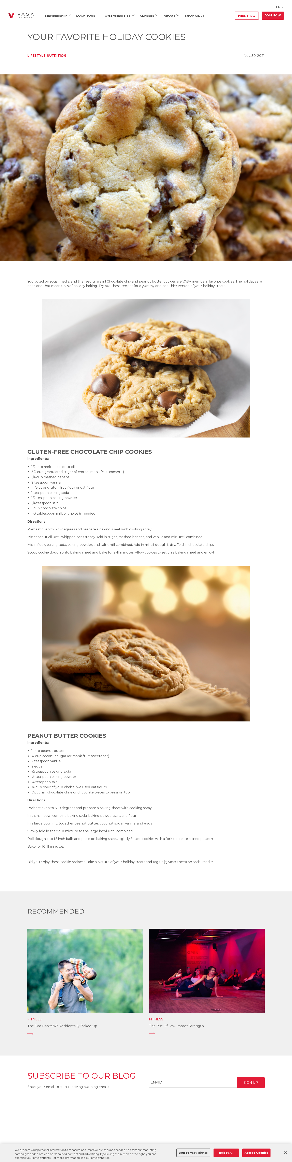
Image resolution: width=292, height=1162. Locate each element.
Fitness (34, 1019)
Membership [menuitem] (56, 15)
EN (278, 7)
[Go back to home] (21, 15)
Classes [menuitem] (147, 15)
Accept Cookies (256, 1152)
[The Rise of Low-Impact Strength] (207, 1033)
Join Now (273, 15)
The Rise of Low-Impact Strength (176, 1026)
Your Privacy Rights (193, 1152)
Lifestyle (36, 56)
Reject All (226, 1152)
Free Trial (247, 15)
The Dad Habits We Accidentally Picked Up (62, 1026)
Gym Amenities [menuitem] (118, 15)
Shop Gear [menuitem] (194, 15)
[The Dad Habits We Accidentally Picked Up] (85, 1033)
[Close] (285, 1152)
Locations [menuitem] (85, 15)
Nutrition (56, 56)
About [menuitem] (169, 15)
